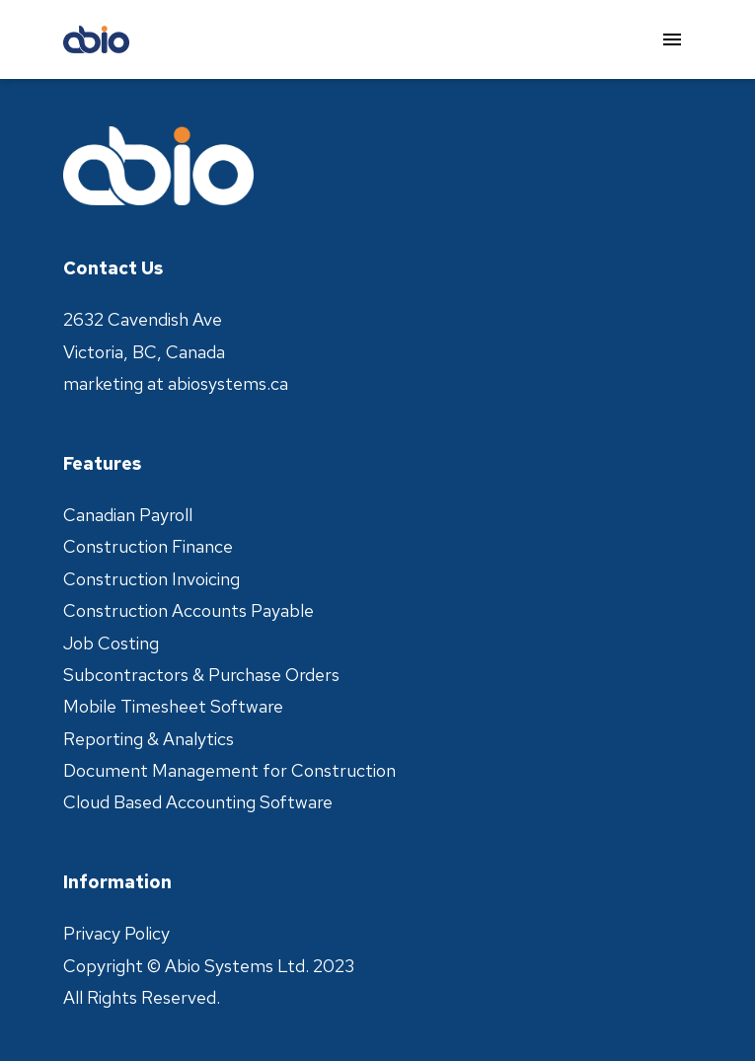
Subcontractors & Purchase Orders (201, 674)
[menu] (672, 39)
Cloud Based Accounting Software (198, 802)
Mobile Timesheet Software (173, 706)
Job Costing (111, 643)
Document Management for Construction (229, 770)
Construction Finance (148, 546)
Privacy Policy (116, 933)
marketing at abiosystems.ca (175, 383)
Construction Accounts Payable (188, 610)
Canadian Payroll (127, 514)
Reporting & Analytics (148, 738)
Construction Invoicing (151, 579)
